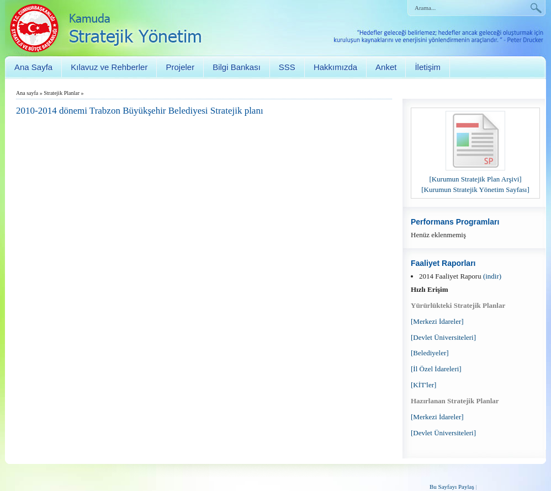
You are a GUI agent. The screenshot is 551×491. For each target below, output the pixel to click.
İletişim (428, 67)
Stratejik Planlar (62, 93)
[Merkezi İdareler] (437, 321)
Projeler (180, 67)
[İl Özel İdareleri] (436, 369)
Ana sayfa (27, 93)
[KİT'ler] (423, 385)
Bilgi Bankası (237, 67)
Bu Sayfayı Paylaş (452, 486)
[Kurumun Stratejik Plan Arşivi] (475, 179)
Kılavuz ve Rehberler (109, 67)
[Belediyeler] (430, 353)
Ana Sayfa (33, 67)
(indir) (492, 276)
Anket (385, 67)
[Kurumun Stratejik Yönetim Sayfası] (475, 189)
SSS (287, 67)
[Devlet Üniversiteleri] (443, 337)
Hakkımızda (335, 67)
